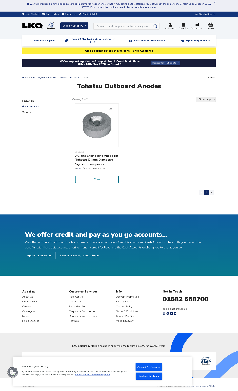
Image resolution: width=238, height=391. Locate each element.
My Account (170, 26)
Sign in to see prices (89, 164)
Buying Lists (196, 26)
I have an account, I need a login (79, 255)
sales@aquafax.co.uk (175, 309)
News (25, 316)
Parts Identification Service (149, 40)
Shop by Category (74, 25)
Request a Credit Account (83, 311)
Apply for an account (40, 255)
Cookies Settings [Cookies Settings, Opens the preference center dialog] (149, 376)
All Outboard (30, 106)
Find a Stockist (30, 14)
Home (25, 77)
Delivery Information (127, 296)
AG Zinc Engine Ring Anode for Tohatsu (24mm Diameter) (96, 158)
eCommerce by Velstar (206, 386)
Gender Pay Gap (125, 316)
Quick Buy (183, 26)
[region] (102, 371)
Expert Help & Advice (198, 40)
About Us (27, 296)
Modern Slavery (125, 321)
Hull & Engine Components (44, 77)
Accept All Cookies (148, 367)
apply (79, 168)
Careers (26, 306)
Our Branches (50, 14)
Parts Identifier (77, 306)
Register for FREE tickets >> (165, 62)
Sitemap (190, 386)
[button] (12, 372)
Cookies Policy (124, 306)
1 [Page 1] (206, 192)
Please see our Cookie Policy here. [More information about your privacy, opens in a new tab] (92, 374)
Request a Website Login (83, 316)
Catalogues (28, 311)
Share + (211, 77)
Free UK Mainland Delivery (93, 41)
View (97, 179)
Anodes (63, 77)
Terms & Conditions (127, 311)
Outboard (74, 77)
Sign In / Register (207, 14)
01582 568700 (185, 299)
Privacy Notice (124, 301)
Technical (74, 321)
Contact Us (75, 301)
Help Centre (76, 296)
